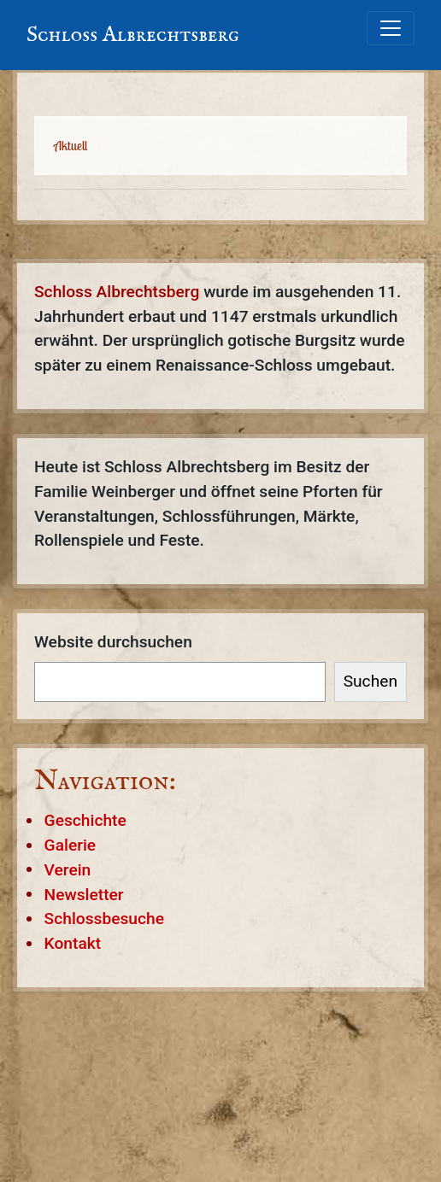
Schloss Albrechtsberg (132, 35)
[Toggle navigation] (391, 28)
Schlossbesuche (104, 918)
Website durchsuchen (113, 642)
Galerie (70, 845)
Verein (67, 869)
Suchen (370, 681)
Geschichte (85, 820)
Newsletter (84, 894)
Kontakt (73, 943)
